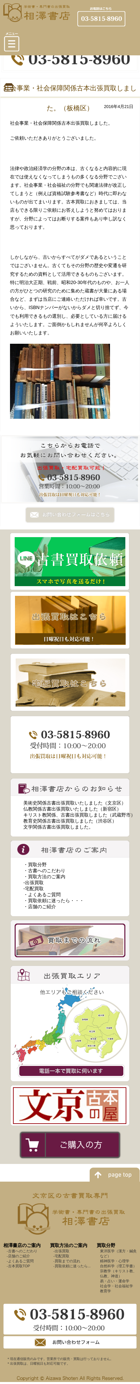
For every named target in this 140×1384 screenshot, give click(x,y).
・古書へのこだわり (44, 870)
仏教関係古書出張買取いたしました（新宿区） (72, 809)
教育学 (105, 1291)
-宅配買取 (33, 888)
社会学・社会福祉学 (116, 1286)
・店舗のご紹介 (39, 906)
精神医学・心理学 (114, 1261)
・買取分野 (35, 864)
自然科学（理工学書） (118, 1266)
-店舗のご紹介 (18, 1256)
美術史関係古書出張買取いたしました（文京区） (74, 803)
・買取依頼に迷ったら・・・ (53, 900)
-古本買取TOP (18, 1266)
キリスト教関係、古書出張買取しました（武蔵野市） (79, 815)
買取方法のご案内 (68, 1245)
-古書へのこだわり (22, 1251)
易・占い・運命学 (114, 1281)
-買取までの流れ (66, 1261)
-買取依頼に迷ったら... (72, 1266)
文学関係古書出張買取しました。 (58, 827)
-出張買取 (33, 882)
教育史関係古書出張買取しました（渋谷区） (70, 821)
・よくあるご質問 (42, 894)
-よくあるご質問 (20, 1261)
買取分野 (106, 1245)
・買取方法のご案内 (44, 876)
